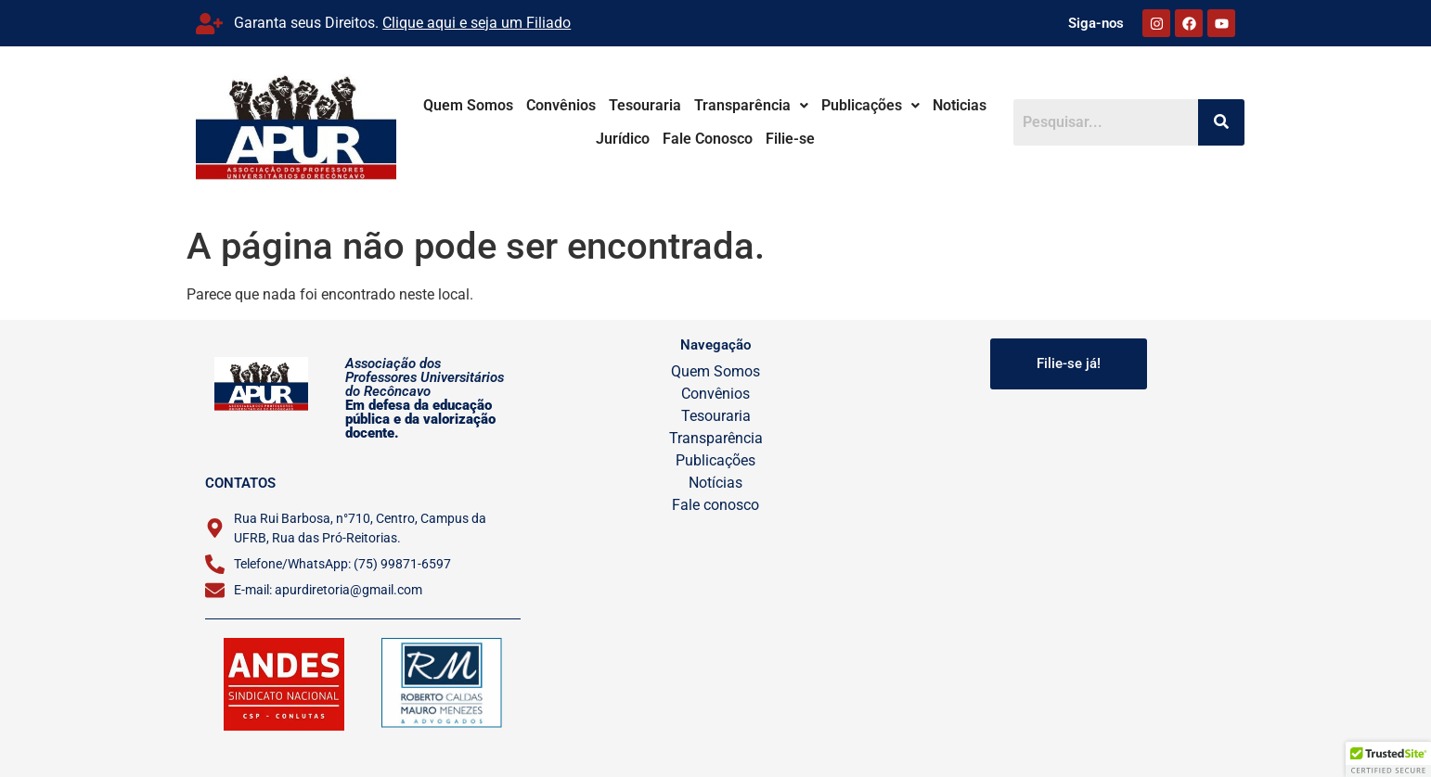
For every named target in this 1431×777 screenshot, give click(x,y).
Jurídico (641, 138)
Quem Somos (487, 105)
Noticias (978, 105)
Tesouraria (663, 105)
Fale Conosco (726, 138)
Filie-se (808, 138)
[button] (769, 105)
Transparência (770, 105)
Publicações (889, 105)
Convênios (579, 105)
